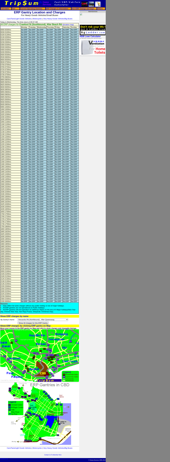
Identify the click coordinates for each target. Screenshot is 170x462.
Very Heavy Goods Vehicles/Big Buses (57, 19)
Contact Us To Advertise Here (53, 455)
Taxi (13, 9)
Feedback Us (4, 459)
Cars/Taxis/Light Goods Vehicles (19, 19)
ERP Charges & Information (57, 9)
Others (100, 9)
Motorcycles (37, 19)
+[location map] (68, 25)
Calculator (5, 9)
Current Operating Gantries (31, 9)
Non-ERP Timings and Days (83, 9)
